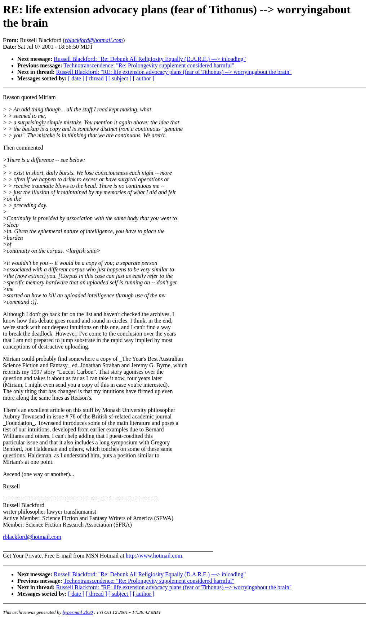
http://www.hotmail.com (154, 556)
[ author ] (144, 78)
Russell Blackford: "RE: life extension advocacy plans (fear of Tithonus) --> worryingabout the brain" (174, 72)
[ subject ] (120, 78)
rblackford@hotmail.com (32, 537)
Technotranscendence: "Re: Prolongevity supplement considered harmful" (148, 65)
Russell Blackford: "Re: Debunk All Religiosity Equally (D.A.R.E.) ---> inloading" (150, 59)
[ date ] (76, 78)
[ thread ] (96, 78)
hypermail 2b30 (78, 612)
